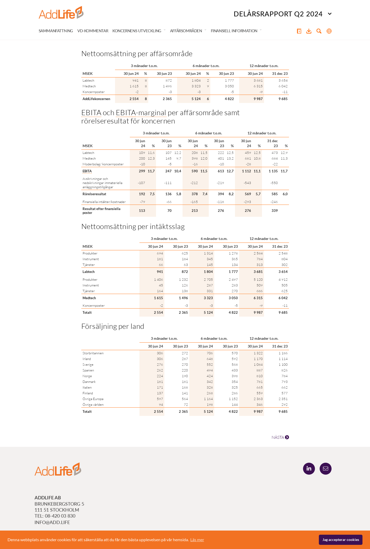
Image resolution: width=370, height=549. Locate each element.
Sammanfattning (56, 30)
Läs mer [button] (197, 539)
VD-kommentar (92, 30)
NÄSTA (280, 437)
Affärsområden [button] (186, 30)
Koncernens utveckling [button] (136, 30)
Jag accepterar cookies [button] (340, 539)
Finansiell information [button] (234, 30)
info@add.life (52, 522)
